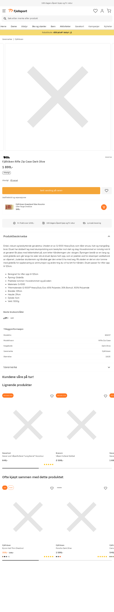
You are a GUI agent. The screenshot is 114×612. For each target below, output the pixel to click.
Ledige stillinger (53, 580)
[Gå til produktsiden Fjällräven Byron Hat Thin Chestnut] (18, 489)
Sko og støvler (39, 26)
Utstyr (24, 26)
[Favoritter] (95, 11)
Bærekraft (54, 586)
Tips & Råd (8, 585)
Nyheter (108, 26)
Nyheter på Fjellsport (31, 577)
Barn (53, 26)
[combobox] (57, 18)
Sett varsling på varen (51, 190)
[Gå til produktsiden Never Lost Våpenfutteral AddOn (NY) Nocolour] (89, 415)
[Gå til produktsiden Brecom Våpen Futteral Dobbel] (54, 415)
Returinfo (7, 580)
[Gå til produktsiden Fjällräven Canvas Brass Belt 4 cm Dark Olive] (89, 489)
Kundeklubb (55, 569)
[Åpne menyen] (4, 11)
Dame (14, 26)
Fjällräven (19, 39)
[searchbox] (60, 18)
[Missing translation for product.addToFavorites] (106, 190)
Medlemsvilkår (56, 573)
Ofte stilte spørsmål (8, 566)
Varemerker (7, 39)
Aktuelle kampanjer (31, 569)
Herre (3, 26)
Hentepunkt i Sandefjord (9, 591)
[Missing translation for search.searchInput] (5, 18)
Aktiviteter (65, 26)
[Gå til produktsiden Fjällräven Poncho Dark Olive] (54, 489)
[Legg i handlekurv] (104, 207)
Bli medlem (102, 539)
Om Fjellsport (56, 564)
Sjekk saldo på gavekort (10, 574)
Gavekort (79, 26)
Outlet (29, 583)
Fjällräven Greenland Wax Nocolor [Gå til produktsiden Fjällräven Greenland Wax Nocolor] (30, 204)
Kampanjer (94, 26)
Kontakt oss (9, 597)
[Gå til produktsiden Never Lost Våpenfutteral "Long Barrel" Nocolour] (18, 415)
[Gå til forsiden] (17, 11)
